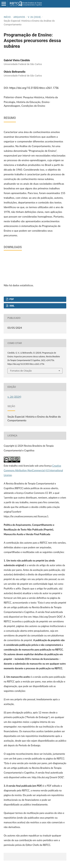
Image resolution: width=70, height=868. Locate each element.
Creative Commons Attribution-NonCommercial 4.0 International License (33, 470)
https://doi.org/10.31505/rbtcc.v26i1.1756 (34, 87)
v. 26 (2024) (34, 17)
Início (7, 17)
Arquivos (19, 17)
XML (11, 305)
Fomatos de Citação (21, 370)
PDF (11, 299)
